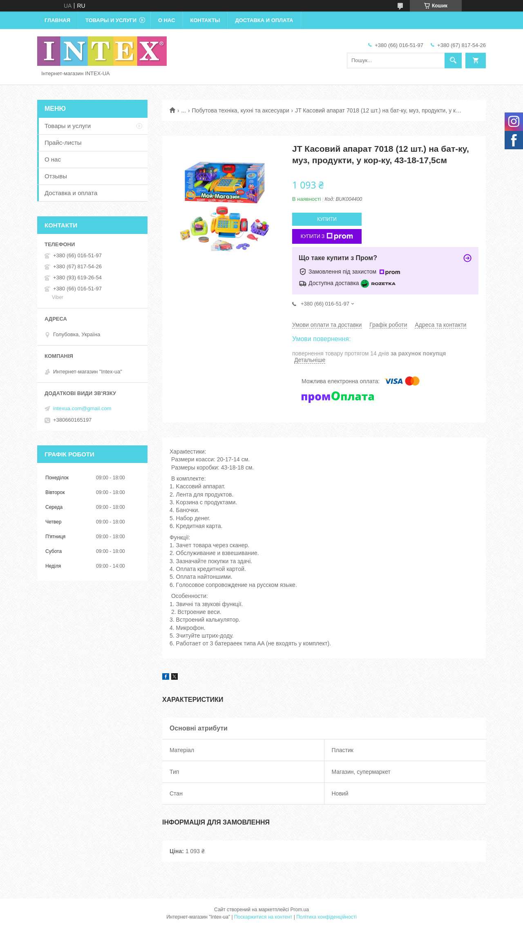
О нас (166, 20)
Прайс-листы (63, 142)
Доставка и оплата (264, 20)
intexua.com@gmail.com (82, 408)
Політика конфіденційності (326, 917)
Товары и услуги (110, 20)
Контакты (205, 20)
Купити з (327, 236)
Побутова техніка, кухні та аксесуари (240, 110)
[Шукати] (453, 60)
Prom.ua (300, 909)
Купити (327, 219)
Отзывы (56, 176)
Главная (57, 20)
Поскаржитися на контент (263, 917)
